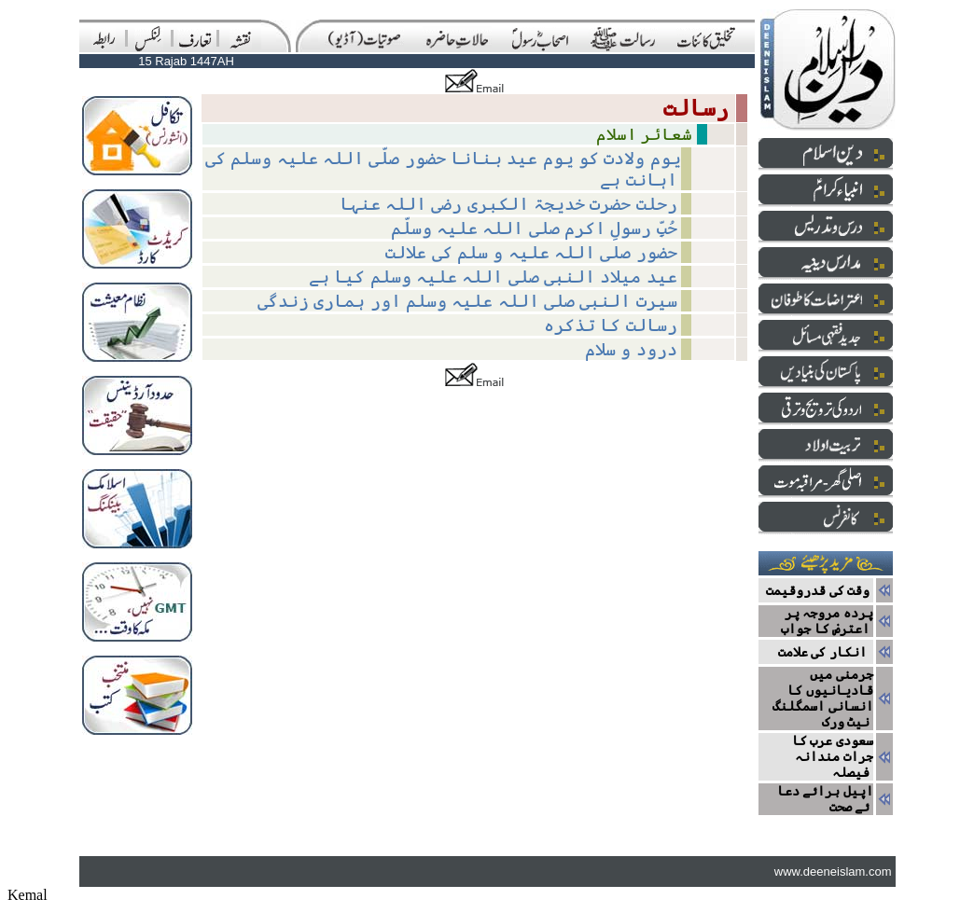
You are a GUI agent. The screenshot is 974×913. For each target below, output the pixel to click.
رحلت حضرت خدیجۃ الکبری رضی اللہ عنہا (508, 204)
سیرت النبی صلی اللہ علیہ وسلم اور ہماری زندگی (467, 301)
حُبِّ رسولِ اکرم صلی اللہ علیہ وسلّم (534, 228)
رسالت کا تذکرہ (610, 325)
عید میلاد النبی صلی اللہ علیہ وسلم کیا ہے (493, 276)
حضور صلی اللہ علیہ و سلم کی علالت (530, 252)
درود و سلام (631, 349)
